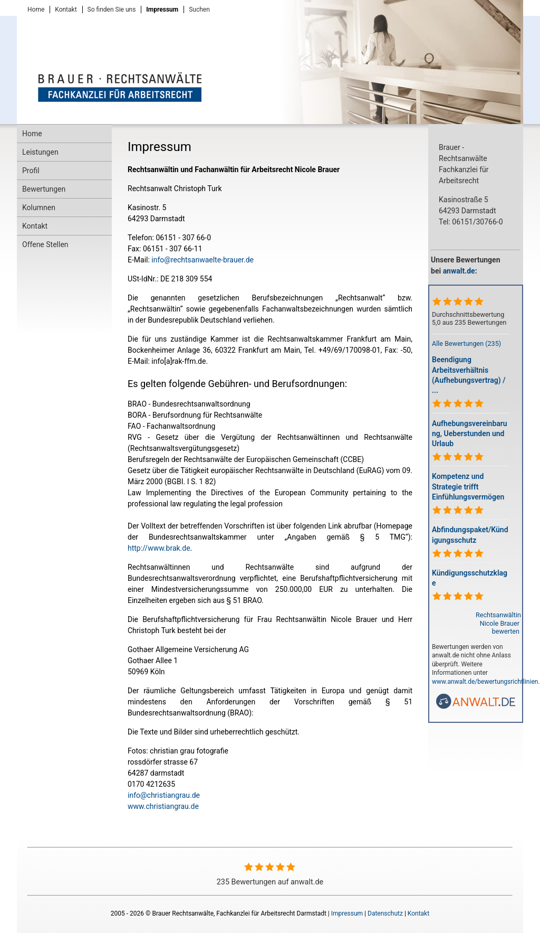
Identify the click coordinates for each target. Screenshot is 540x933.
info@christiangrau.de (164, 795)
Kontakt (418, 913)
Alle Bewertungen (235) (466, 343)
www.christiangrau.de (163, 806)
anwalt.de (459, 271)
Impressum (347, 913)
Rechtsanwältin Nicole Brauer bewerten (498, 623)
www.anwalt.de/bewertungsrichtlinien (485, 681)
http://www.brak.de (159, 548)
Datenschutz (385, 913)
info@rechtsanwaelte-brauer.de (202, 260)
